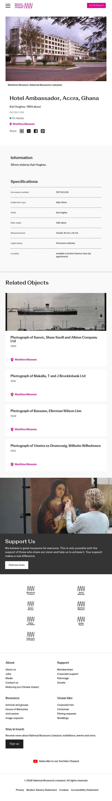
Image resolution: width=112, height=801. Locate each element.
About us (11, 669)
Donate (61, 682)
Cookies (64, 790)
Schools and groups (17, 705)
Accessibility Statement (84, 790)
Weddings (63, 718)
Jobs (8, 674)
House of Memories (17, 709)
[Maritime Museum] (81, 605)
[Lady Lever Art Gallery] (31, 636)
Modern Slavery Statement (41, 790)
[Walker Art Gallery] (31, 621)
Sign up (14, 744)
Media (9, 678)
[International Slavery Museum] (31, 605)
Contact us (12, 682)
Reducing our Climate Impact (22, 687)
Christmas (63, 709)
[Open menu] (8, 5)
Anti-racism (12, 713)
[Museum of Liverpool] (31, 590)
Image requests (14, 718)
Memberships (65, 669)
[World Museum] (81, 590)
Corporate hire (65, 705)
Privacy (20, 790)
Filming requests (66, 713)
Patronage (63, 678)
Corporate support (67, 674)
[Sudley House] (81, 621)
